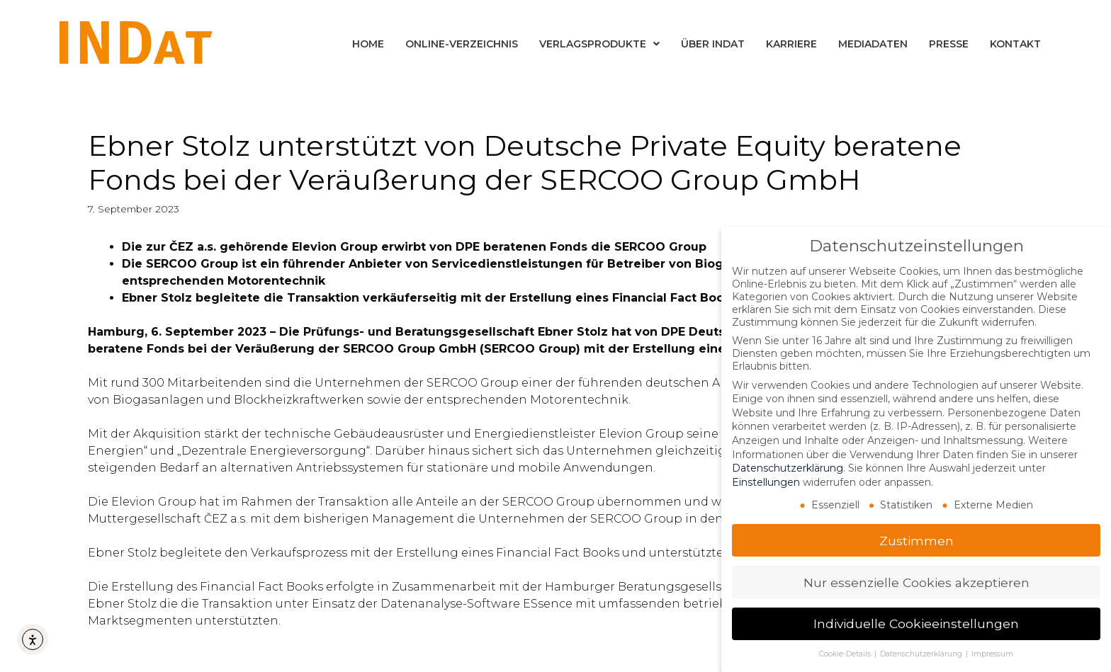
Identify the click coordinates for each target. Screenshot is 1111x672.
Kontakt (1015, 44)
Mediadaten (873, 44)
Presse (949, 44)
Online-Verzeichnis (461, 44)
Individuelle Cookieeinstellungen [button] (916, 623)
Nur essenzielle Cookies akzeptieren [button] (916, 581)
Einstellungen (766, 482)
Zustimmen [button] (916, 540)
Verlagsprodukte (599, 44)
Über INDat (713, 44)
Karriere (791, 44)
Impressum (992, 654)
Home (368, 44)
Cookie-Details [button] (846, 654)
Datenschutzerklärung (787, 468)
